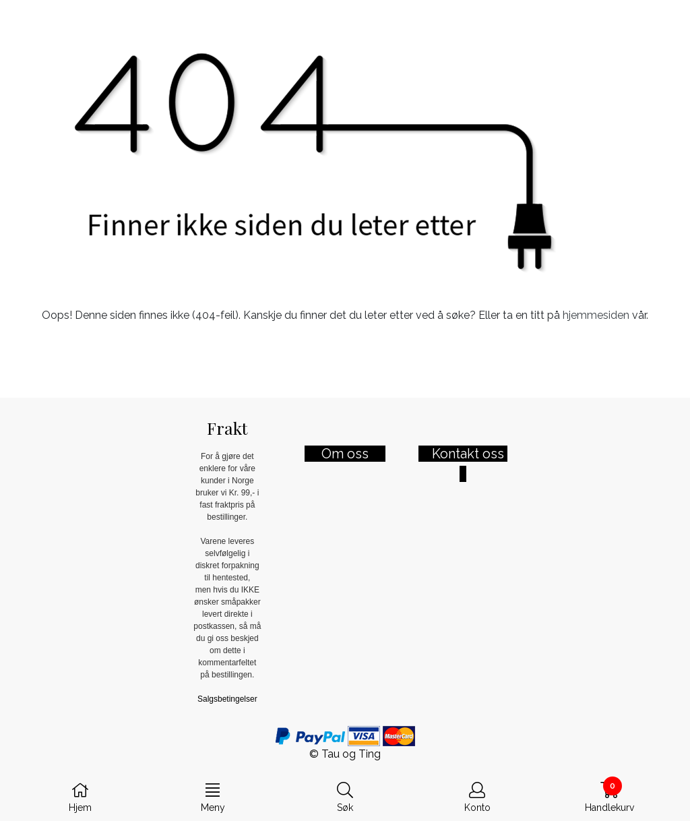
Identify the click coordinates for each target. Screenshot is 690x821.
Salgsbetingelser (227, 699)
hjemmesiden (596, 315)
